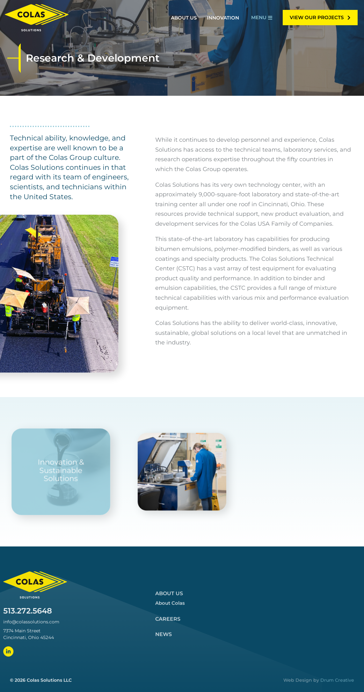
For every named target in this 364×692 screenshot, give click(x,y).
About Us (169, 667)
